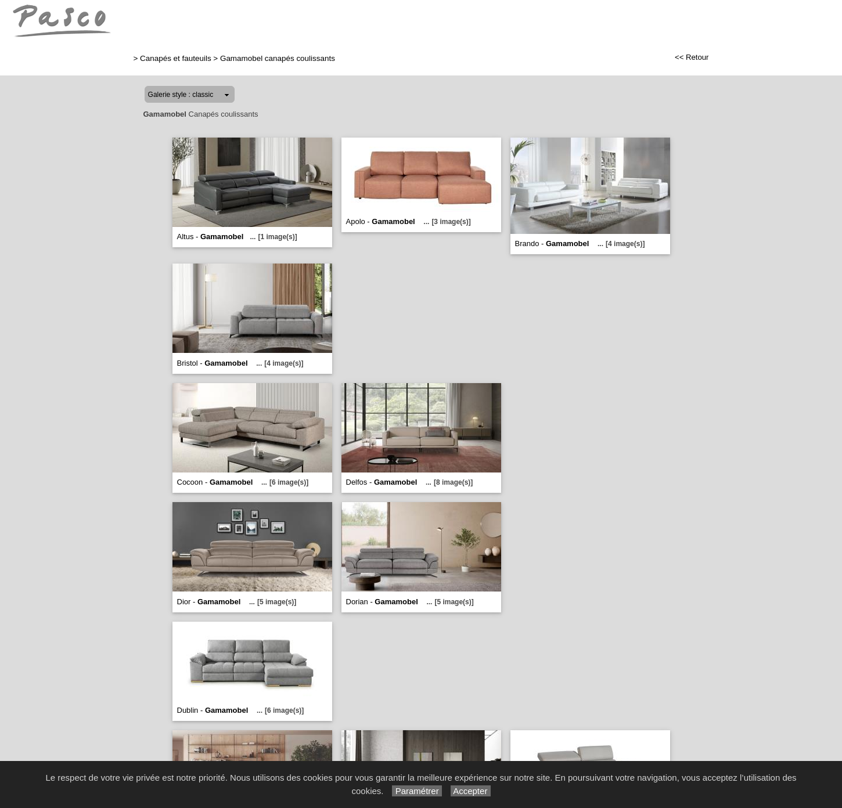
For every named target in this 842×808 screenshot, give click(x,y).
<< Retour (692, 57)
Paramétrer (417, 791)
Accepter (470, 791)
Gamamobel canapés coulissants (277, 58)
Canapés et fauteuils (175, 58)
